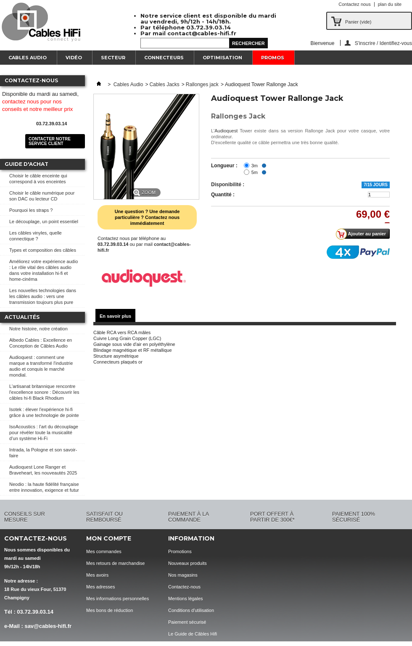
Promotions (180, 551)
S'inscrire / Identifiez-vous (383, 43)
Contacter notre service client (50, 141)
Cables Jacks (164, 84)
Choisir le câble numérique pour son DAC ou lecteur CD (41, 195)
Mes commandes (103, 551)
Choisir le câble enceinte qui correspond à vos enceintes (38, 178)
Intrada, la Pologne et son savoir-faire (43, 452)
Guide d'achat (26, 164)
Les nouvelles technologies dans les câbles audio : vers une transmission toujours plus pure (42, 296)
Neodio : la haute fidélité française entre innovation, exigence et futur (44, 487)
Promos (272, 58)
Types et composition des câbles (42, 250)
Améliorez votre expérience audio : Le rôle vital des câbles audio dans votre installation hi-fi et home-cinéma (43, 270)
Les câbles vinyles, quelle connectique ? (35, 235)
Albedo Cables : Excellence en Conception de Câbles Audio (40, 343)
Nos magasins (183, 574)
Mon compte (108, 538)
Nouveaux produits (187, 563)
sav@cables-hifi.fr (47, 626)
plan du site (389, 4)
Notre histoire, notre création (38, 328)
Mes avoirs (97, 574)
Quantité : (223, 195)
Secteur (113, 58)
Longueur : (224, 166)
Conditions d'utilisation (191, 610)
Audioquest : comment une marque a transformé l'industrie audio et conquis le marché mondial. (41, 366)
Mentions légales (185, 598)
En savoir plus (115, 316)
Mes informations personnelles (117, 598)
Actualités (22, 317)
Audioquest (226, 130)
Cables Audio (27, 58)
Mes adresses (100, 586)
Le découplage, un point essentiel (43, 221)
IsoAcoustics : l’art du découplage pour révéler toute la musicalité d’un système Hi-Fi (43, 432)
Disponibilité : (227, 184)
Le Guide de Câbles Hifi (192, 633)
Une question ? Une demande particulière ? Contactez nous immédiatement (147, 217)
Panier (358, 21)
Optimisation (222, 58)
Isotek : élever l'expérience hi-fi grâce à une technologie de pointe (44, 412)
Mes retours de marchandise (115, 563)
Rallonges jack (202, 84)
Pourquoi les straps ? (31, 210)
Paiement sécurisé (187, 622)
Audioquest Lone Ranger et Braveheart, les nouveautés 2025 (43, 469)
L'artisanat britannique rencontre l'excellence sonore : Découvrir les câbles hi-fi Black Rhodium (44, 392)
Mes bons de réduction (109, 610)
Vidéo (74, 58)
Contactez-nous (184, 586)
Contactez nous (354, 4)
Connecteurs (164, 58)
